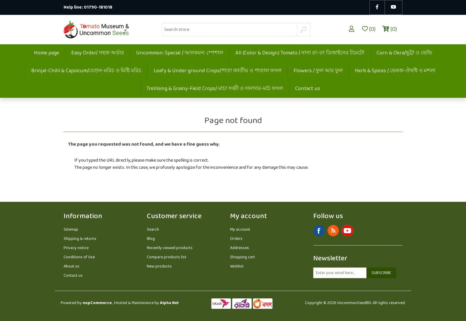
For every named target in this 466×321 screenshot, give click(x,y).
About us (71, 266)
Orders (236, 238)
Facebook (319, 230)
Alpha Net (169, 303)
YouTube (347, 230)
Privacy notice (76, 248)
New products (159, 266)
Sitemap (71, 229)
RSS (333, 230)
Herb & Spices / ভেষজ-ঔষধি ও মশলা (395, 71)
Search (153, 229)
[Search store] (229, 29)
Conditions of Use (79, 257)
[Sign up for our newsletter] (340, 273)
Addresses (239, 248)
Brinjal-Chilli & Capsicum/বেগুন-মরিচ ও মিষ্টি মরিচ (86, 71)
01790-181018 (98, 7)
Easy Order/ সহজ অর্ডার (97, 53)
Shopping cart (242, 257)
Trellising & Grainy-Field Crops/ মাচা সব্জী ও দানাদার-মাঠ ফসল (215, 88)
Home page (46, 53)
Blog (151, 238)
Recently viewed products (170, 248)
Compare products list (166, 257)
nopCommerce (97, 303)
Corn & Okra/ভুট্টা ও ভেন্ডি (404, 53)
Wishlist (237, 266)
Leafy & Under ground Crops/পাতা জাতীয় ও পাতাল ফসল (217, 71)
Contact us (307, 88)
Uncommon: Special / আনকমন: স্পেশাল (179, 53)
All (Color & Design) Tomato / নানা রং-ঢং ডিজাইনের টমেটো (299, 53)
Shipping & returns (80, 238)
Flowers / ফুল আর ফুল (318, 71)
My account (240, 229)
